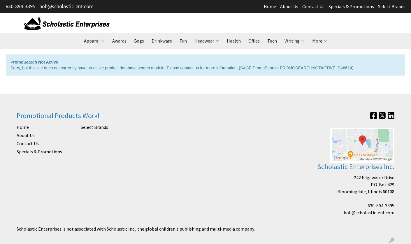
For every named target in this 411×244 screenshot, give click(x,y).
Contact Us (313, 6)
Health (234, 41)
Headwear (206, 40)
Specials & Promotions (351, 6)
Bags (139, 41)
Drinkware (162, 41)
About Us (289, 6)
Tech (272, 41)
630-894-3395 (20, 6)
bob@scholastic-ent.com (66, 6)
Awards (119, 41)
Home (270, 6)
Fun (183, 41)
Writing (294, 40)
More (319, 40)
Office (254, 41)
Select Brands (391, 6)
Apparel (94, 40)
